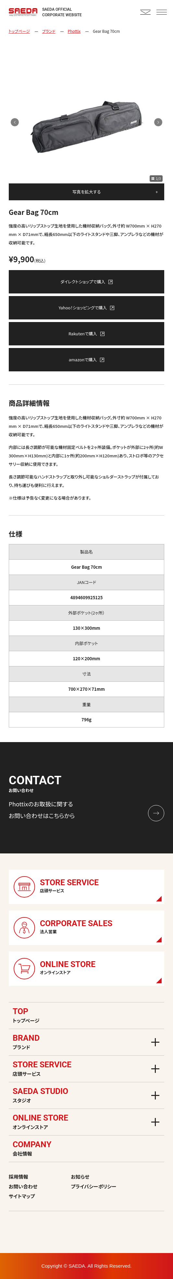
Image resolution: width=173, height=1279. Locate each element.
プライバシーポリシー (94, 1186)
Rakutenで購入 (86, 333)
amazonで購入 (87, 359)
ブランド (49, 31)
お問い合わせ (23, 1186)
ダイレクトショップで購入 (86, 282)
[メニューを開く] (155, 1042)
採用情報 (18, 1176)
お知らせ (80, 1176)
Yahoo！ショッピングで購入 (87, 307)
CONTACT (145, 12)
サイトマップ (22, 1196)
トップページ (19, 31)
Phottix (74, 31)
